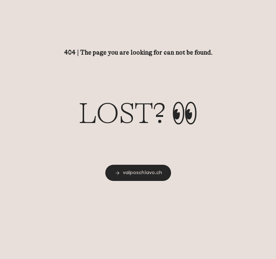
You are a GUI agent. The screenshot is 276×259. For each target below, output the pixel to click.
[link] (138, 173)
